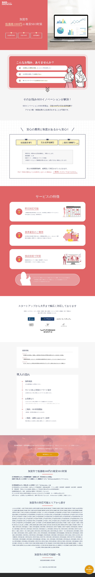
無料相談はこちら (47, 446)
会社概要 (81, 575)
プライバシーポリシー (89, 575)
